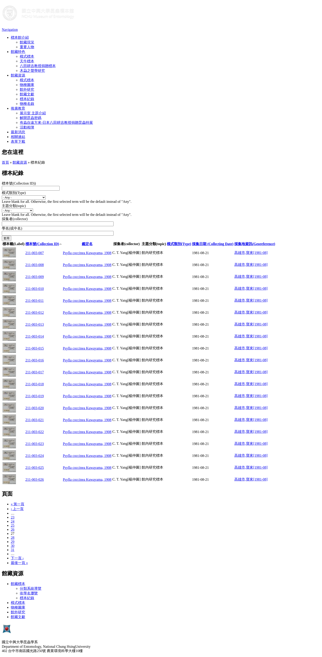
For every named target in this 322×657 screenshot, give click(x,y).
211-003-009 (34, 277)
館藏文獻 (27, 94)
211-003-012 (34, 312)
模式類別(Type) (14, 193)
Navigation (10, 30)
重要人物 (27, 47)
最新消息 (18, 132)
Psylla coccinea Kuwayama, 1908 (87, 253)
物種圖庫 (27, 85)
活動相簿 (27, 127)
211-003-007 (34, 253)
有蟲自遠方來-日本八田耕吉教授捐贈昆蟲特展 (56, 122)
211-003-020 (34, 408)
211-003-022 (34, 432)
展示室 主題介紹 (33, 113)
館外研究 (27, 89)
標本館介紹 (20, 37)
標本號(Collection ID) (43, 244)
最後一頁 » (19, 563)
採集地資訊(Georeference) (254, 244)
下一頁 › (17, 558)
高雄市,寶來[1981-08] (251, 253)
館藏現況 (27, 42)
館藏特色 (18, 52)
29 (12, 542)
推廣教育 (18, 108)
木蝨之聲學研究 (32, 70)
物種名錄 (27, 104)
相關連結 (18, 137)
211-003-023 (34, 444)
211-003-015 (34, 348)
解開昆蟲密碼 (30, 118)
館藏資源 (18, 75)
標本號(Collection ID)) (19, 183)
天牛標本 (27, 61)
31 (12, 550)
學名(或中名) (12, 228)
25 (12, 525)
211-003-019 (34, 396)
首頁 (5, 162)
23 (12, 517)
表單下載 (18, 141)
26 (12, 529)
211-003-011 (34, 301)
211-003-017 (34, 372)
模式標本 (27, 56)
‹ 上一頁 (17, 509)
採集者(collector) (15, 219)
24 (12, 521)
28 (12, 538)
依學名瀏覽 (29, 593)
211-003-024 (34, 456)
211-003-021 (34, 420)
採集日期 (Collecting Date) (212, 244)
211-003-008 (34, 265)
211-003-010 (34, 289)
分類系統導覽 (30, 588)
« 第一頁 (17, 504)
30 (12, 546)
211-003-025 (34, 468)
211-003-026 (34, 479)
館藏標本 (18, 584)
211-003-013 (34, 324)
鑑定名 (87, 244)
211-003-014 (34, 336)
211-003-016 (34, 360)
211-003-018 (34, 384)
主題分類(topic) (14, 206)
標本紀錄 (27, 99)
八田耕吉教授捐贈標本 (38, 66)
